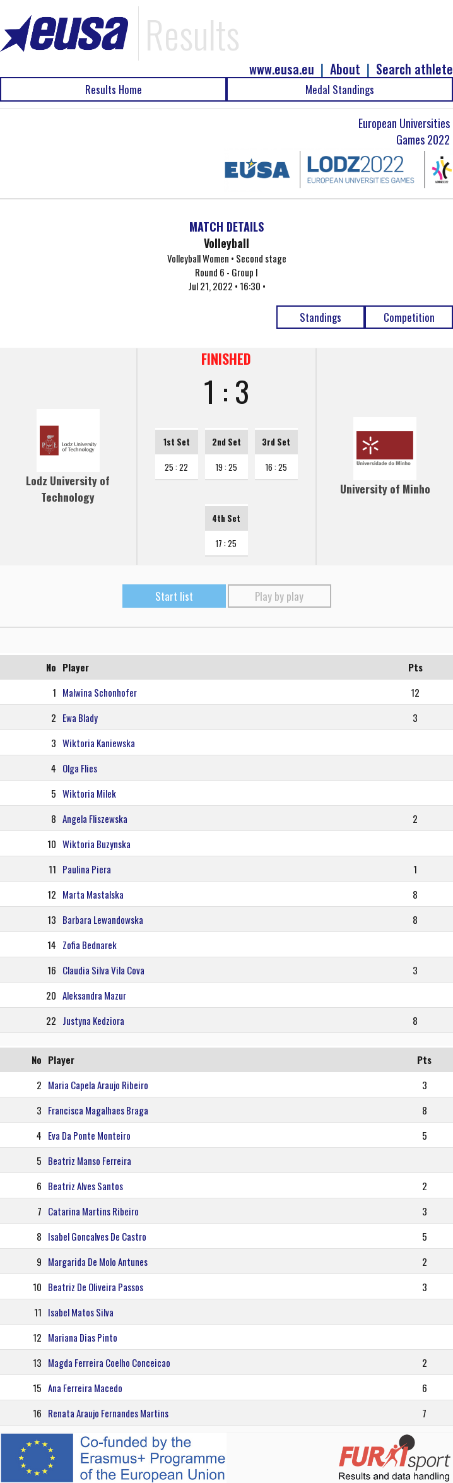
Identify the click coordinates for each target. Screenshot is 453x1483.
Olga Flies (79, 768)
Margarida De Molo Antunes (98, 1261)
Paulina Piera (86, 869)
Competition (409, 317)
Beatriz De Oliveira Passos (95, 1287)
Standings (320, 317)
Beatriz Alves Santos (85, 1186)
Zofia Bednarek (89, 945)
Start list (174, 596)
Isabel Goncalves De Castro (97, 1236)
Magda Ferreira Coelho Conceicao (109, 1362)
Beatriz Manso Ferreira (89, 1160)
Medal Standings (339, 89)
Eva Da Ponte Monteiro (89, 1135)
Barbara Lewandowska (102, 919)
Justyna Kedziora (93, 1020)
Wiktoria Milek (89, 793)
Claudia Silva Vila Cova (103, 970)
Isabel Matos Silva (81, 1312)
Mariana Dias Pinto (82, 1337)
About (345, 69)
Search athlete (414, 69)
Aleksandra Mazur (94, 995)
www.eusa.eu (281, 69)
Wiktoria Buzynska (96, 844)
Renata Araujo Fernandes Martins (108, 1413)
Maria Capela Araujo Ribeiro (98, 1085)
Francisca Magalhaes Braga (98, 1110)
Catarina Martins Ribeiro (93, 1211)
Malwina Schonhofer (99, 692)
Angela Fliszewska (94, 818)
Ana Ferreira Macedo (85, 1388)
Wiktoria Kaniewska (98, 743)
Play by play (279, 596)
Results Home (113, 89)
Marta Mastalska (93, 894)
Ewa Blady (80, 717)
